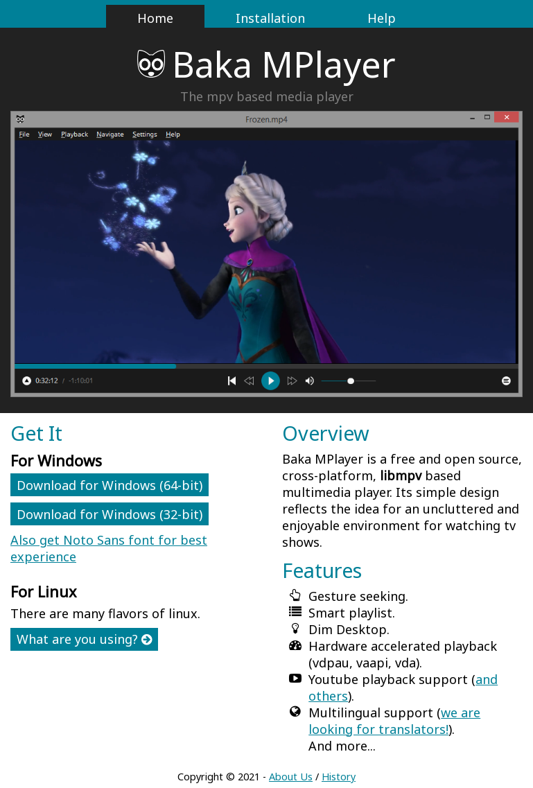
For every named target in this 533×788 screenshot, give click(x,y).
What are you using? (84, 639)
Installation (270, 18)
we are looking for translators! (394, 720)
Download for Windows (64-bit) (109, 485)
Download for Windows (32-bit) (109, 514)
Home (155, 18)
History (339, 776)
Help (381, 18)
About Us (291, 776)
